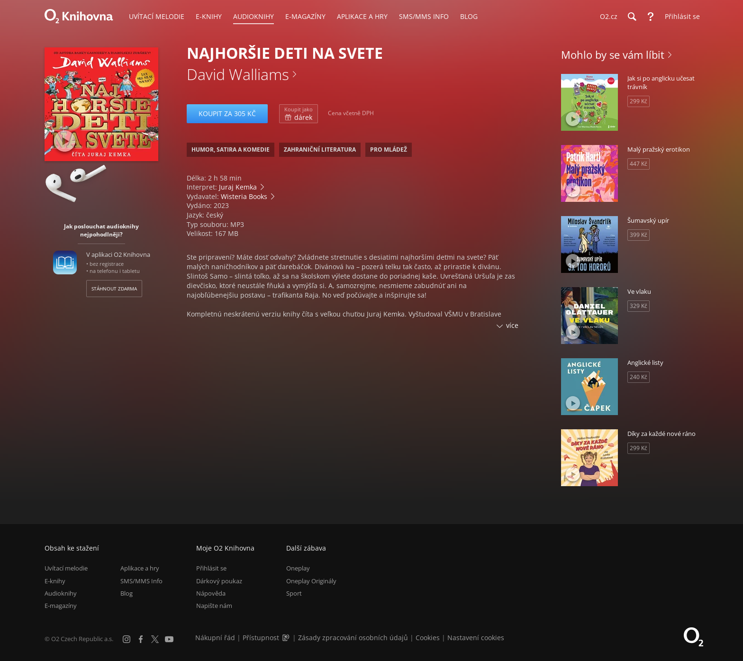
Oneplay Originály (311, 581)
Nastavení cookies (475, 637)
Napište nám (214, 605)
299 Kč (638, 101)
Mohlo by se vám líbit (612, 54)
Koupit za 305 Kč (227, 113)
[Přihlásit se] (680, 16)
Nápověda (211, 593)
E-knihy (55, 581)
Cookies (428, 637)
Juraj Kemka (238, 186)
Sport (294, 593)
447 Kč (638, 164)
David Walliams (238, 74)
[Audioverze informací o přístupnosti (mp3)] (286, 637)
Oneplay (298, 568)
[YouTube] (169, 639)
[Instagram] (126, 639)
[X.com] (155, 639)
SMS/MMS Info (141, 581)
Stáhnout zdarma (114, 288)
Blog (126, 593)
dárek (298, 114)
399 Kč (638, 235)
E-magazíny (61, 605)
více (512, 325)
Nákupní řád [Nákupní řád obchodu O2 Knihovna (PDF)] (215, 637)
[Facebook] (141, 639)
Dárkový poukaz (219, 581)
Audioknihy (61, 593)
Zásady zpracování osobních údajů (353, 637)
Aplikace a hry (139, 568)
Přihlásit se (211, 568)
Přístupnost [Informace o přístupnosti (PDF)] (261, 637)
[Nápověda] (650, 16)
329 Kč (638, 306)
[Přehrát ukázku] (64, 141)
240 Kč (638, 377)
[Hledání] (631, 16)
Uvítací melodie (66, 568)
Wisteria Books (244, 196)
